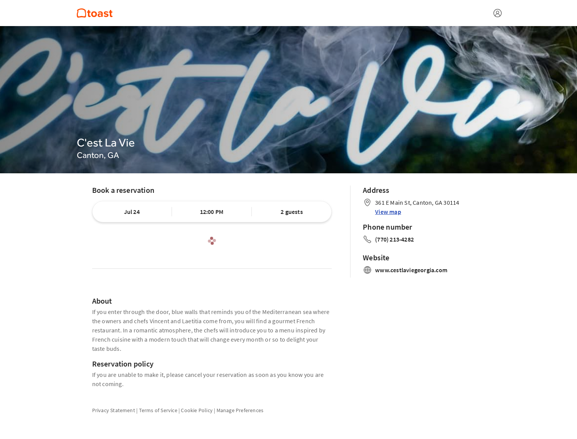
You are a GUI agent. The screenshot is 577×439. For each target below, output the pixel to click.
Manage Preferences (240, 410)
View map (388, 211)
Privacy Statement (113, 410)
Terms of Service (158, 410)
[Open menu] (497, 13)
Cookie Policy (197, 410)
